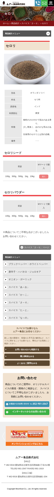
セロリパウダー (14, 192)
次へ (50, 436)
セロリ (45, 23)
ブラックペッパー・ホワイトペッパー (28, 264)
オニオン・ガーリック (20, 279)
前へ (3, 436)
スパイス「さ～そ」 (30, 23)
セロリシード (13, 152)
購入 (44, 177)
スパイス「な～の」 (19, 318)
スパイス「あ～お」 (19, 287)
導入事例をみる (27, 356)
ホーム (6, 23)
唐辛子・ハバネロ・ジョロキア (25, 272)
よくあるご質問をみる (27, 363)
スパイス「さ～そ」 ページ (36, 247)
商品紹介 (15, 23)
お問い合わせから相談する (27, 349)
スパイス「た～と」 (19, 310)
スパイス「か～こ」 (19, 295)
